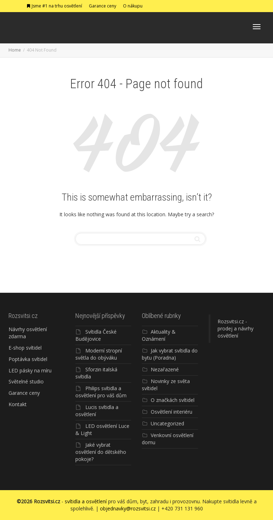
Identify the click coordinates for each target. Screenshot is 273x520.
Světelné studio (26, 381)
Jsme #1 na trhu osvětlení (54, 6)
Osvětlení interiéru (171, 411)
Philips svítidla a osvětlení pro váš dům (101, 392)
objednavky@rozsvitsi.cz (128, 508)
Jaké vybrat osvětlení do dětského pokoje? (100, 451)
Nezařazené (165, 369)
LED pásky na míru (30, 370)
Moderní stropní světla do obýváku (98, 354)
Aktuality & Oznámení (159, 335)
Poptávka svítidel (28, 359)
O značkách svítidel (172, 400)
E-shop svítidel (25, 347)
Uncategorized (167, 423)
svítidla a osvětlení (86, 501)
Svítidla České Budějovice (96, 335)
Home (15, 50)
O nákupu (133, 6)
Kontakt (18, 404)
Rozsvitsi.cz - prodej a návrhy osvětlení (235, 328)
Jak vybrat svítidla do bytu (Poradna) (170, 354)
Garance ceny (102, 6)
